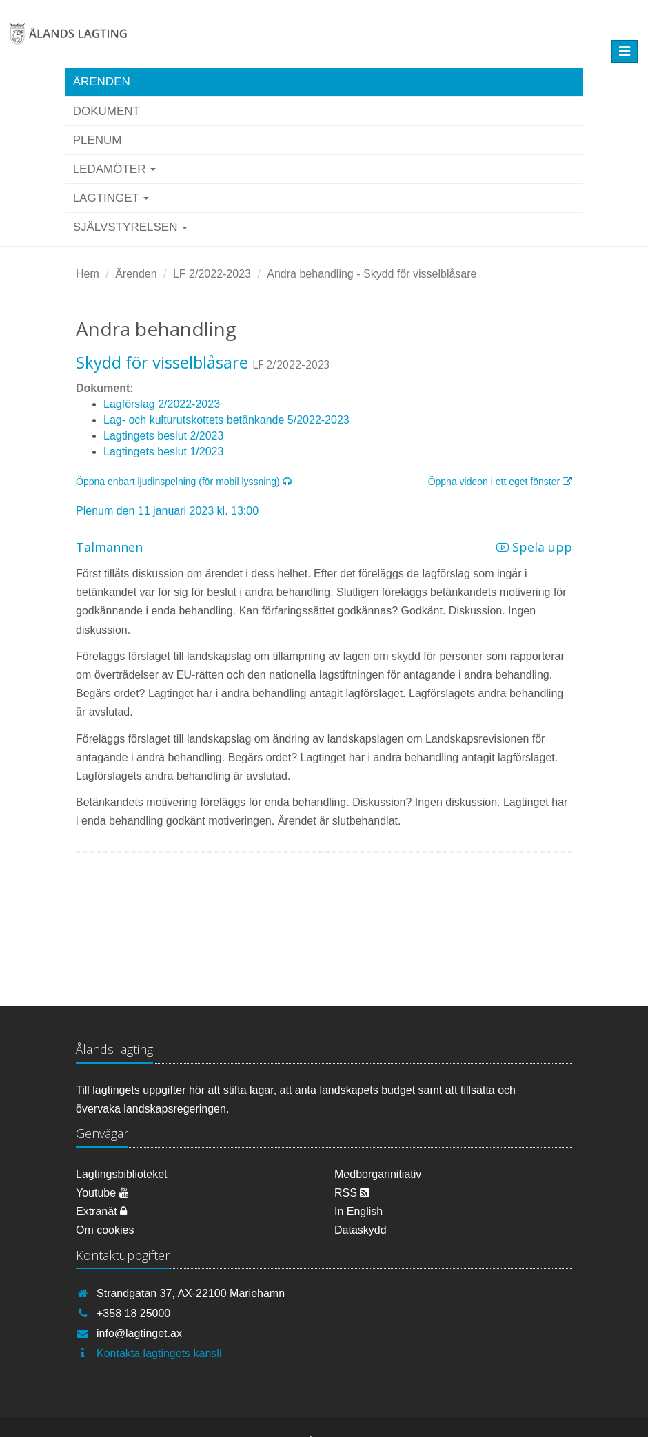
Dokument (106, 111)
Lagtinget (111, 198)
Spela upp (534, 547)
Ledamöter (114, 169)
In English (358, 1211)
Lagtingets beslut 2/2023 (163, 436)
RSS (351, 1193)
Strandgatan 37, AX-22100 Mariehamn (191, 1293)
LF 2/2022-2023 (212, 274)
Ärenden (101, 81)
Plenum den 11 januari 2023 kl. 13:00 (167, 511)
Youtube (102, 1193)
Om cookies (105, 1230)
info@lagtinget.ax (139, 1333)
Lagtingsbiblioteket (122, 1174)
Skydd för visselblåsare (162, 362)
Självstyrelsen (130, 227)
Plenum (97, 140)
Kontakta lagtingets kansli (159, 1353)
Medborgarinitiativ (377, 1174)
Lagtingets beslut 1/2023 (163, 451)
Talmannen (109, 547)
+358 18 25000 (133, 1313)
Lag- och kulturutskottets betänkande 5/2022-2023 (226, 420)
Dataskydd (360, 1230)
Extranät (101, 1211)
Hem (87, 274)
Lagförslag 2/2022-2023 (161, 404)
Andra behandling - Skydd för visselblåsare (371, 274)
